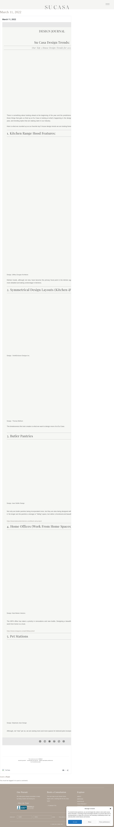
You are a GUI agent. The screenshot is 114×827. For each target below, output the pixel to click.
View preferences (104, 822)
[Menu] (107, 4)
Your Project (82, 804)
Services (80, 799)
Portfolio (80, 801)
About (79, 796)
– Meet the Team (30, 804)
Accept (75, 822)
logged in (12, 780)
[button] (110, 808)
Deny (89, 822)
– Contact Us (51, 805)
